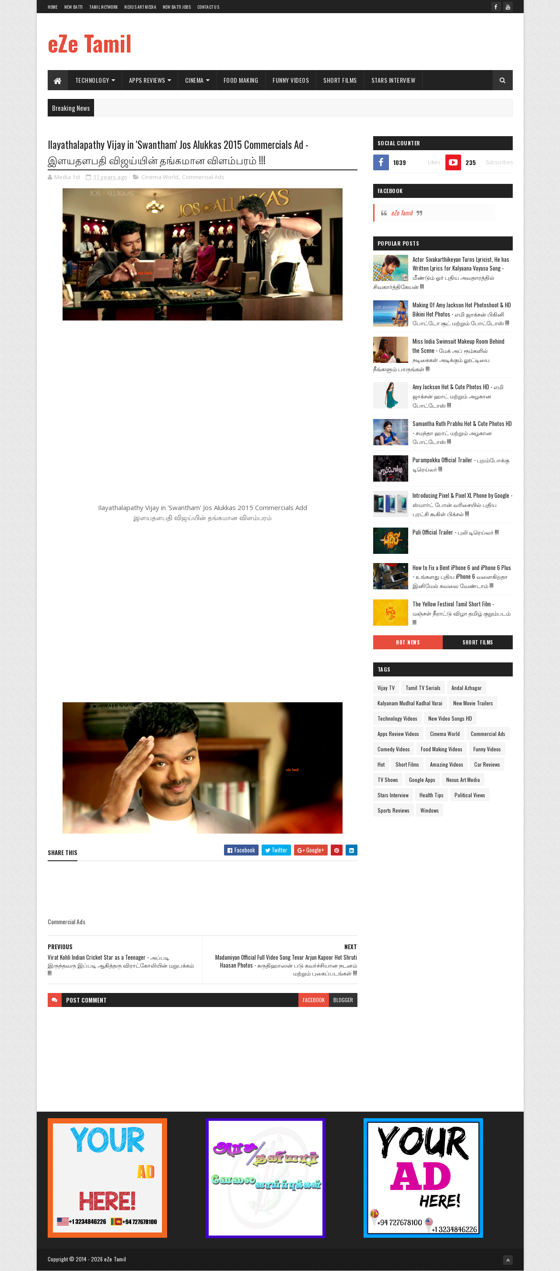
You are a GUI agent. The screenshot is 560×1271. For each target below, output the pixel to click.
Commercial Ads (203, 177)
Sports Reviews (394, 810)
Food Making (241, 79)
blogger (343, 999)
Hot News (408, 642)
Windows (429, 810)
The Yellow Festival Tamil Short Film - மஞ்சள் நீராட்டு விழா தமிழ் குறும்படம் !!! (462, 613)
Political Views (470, 795)
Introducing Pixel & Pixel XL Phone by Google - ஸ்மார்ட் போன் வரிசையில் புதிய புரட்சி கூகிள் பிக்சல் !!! (462, 504)
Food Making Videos (441, 749)
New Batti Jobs (177, 7)
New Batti (73, 7)
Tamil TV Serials (423, 687)
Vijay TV (386, 687)
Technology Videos (397, 718)
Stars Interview (393, 79)
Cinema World (159, 177)
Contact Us (208, 7)
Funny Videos (291, 79)
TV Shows (388, 779)
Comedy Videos (394, 749)
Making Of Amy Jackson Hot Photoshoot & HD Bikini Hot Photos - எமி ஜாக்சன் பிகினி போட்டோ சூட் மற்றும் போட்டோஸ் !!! (462, 313)
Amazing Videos (446, 764)
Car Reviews (487, 764)
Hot (381, 764)
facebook (314, 999)
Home (53, 7)
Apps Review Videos (398, 733)
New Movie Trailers (473, 703)
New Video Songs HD (450, 718)
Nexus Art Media (140, 7)
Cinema (194, 79)
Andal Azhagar (467, 687)
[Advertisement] (353, 41)
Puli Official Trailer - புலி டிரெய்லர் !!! (456, 532)
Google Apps (422, 779)
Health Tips (432, 795)
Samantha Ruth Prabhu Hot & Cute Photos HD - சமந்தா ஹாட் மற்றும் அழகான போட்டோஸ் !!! (462, 432)
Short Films (340, 79)
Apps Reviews (147, 79)
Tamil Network (103, 7)
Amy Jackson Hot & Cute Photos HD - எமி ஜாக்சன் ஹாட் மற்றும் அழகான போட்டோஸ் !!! (458, 395)
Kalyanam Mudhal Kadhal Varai (410, 703)
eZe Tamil (90, 42)
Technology (92, 79)
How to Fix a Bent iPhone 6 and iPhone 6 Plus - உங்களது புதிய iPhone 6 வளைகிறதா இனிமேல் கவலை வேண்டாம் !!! (462, 576)
